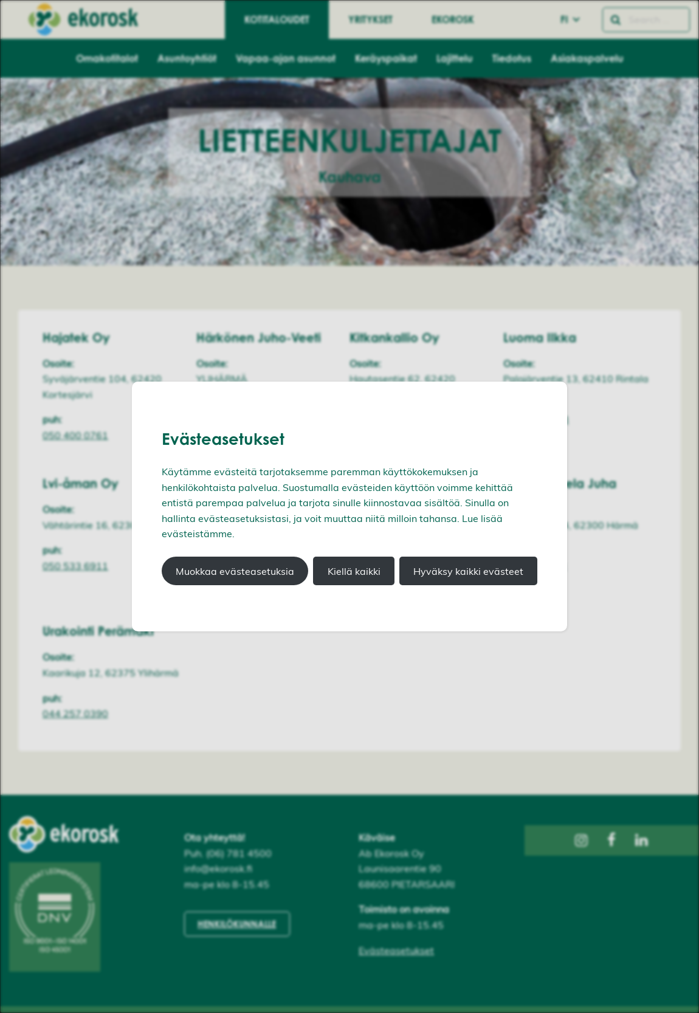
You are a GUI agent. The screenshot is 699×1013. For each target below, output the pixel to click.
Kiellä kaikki (354, 571)
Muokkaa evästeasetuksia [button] (235, 571)
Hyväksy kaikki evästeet (468, 571)
